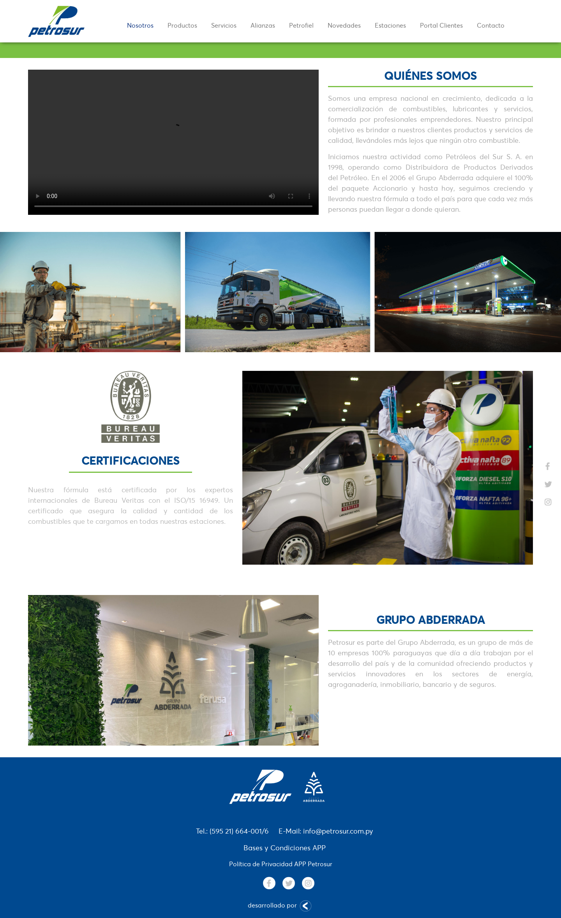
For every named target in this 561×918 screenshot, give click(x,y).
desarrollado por (281, 906)
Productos (182, 25)
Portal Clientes (441, 25)
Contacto (491, 25)
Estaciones (390, 25)
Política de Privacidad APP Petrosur (280, 864)
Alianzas (263, 25)
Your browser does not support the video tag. (173, 142)
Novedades (344, 25)
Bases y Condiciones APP (284, 847)
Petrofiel (301, 25)
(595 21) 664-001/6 (239, 831)
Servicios (223, 25)
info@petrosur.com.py (338, 831)
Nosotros (140, 25)
